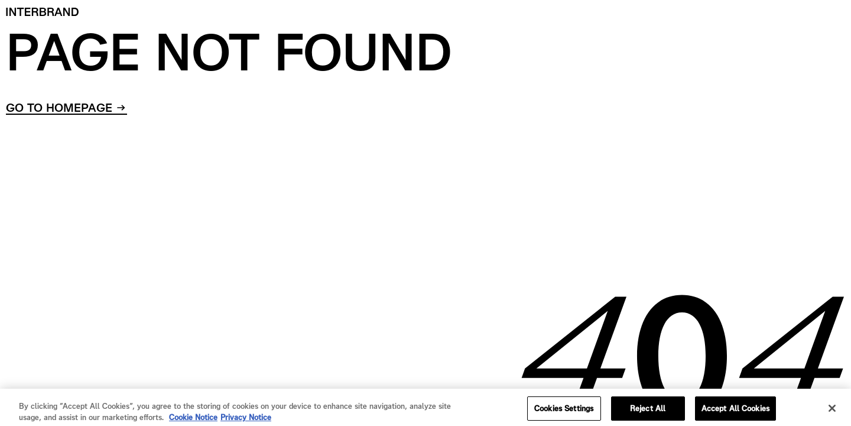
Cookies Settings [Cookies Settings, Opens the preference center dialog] (563, 410)
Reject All (647, 410)
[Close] (832, 411)
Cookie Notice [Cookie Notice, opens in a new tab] (193, 419)
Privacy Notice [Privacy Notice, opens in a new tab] (245, 419)
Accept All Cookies (735, 410)
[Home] (42, 12)
